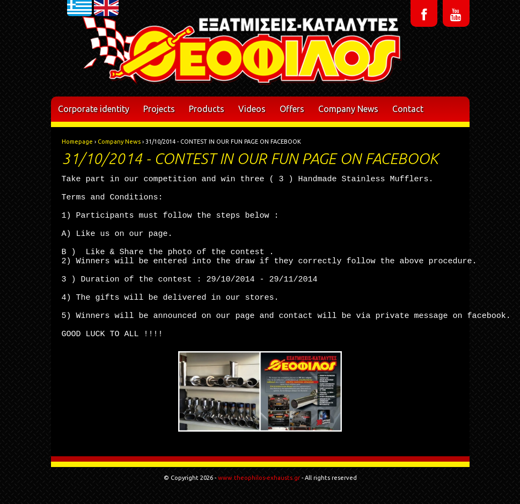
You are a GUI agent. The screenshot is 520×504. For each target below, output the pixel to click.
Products (206, 109)
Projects (159, 109)
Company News (348, 109)
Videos (252, 109)
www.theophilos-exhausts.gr (259, 478)
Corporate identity (93, 109)
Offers (292, 109)
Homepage (77, 141)
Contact (407, 109)
